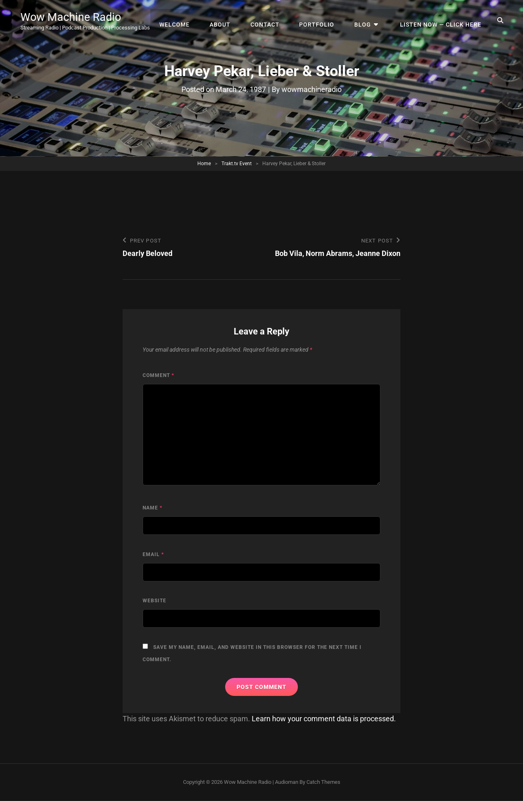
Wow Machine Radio (72, 17)
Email (153, 554)
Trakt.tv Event (236, 163)
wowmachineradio (312, 89)
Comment (158, 375)
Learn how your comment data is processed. (324, 719)
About (230, 20)
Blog (367, 20)
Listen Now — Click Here (441, 20)
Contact (273, 20)
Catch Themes (323, 782)
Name (152, 508)
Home (204, 163)
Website (154, 601)
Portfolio (323, 20)
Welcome (187, 20)
